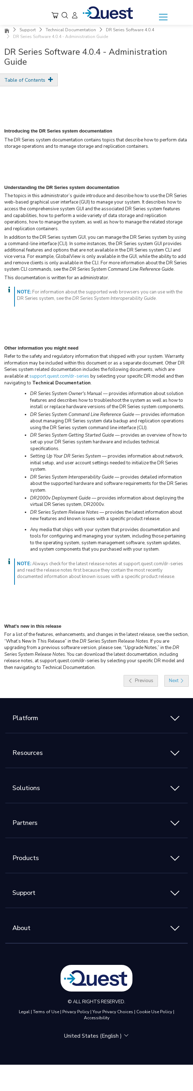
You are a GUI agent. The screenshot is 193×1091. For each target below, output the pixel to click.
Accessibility (96, 1018)
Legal (24, 1012)
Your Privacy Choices (112, 1012)
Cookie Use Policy (154, 1012)
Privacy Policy (75, 1012)
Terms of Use (46, 1012)
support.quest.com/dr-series (59, 376)
